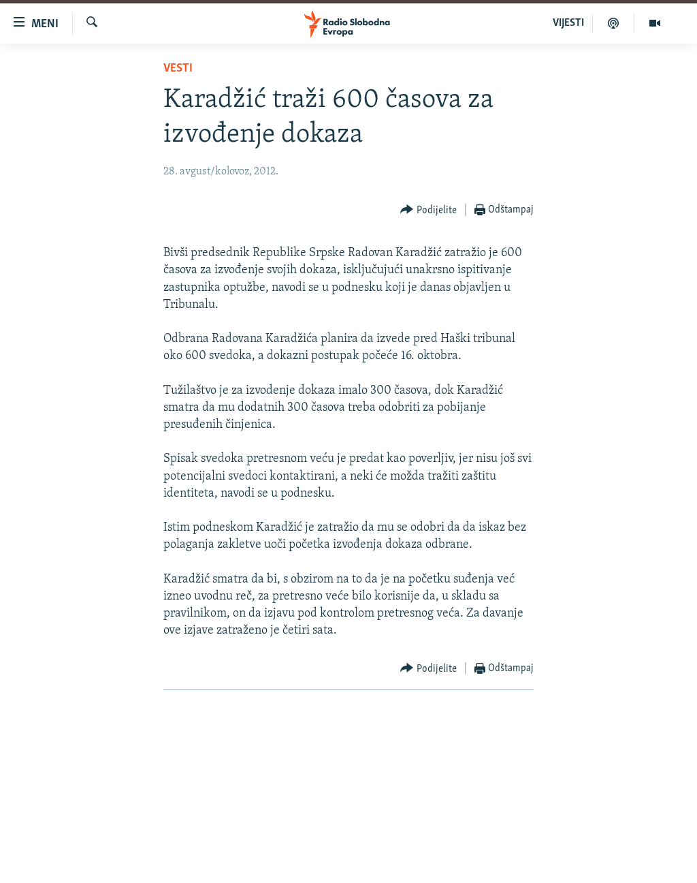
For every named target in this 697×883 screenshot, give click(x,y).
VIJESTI (568, 23)
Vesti (178, 68)
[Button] (428, 210)
